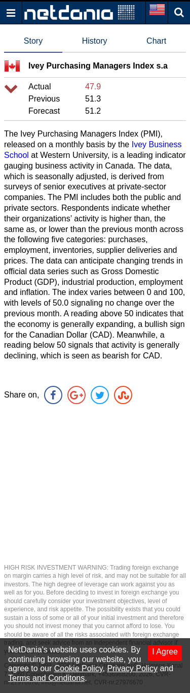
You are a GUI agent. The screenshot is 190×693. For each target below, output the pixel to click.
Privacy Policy (132, 668)
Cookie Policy (78, 668)
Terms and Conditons (46, 678)
